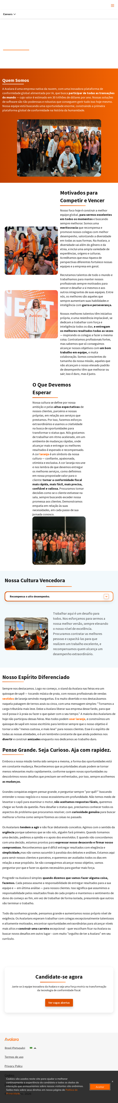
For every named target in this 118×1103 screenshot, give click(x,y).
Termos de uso (14, 1057)
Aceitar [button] (100, 1086)
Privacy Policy (14, 1066)
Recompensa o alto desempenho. (30, 596)
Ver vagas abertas (59, 1002)
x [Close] (112, 1081)
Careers (9, 14)
